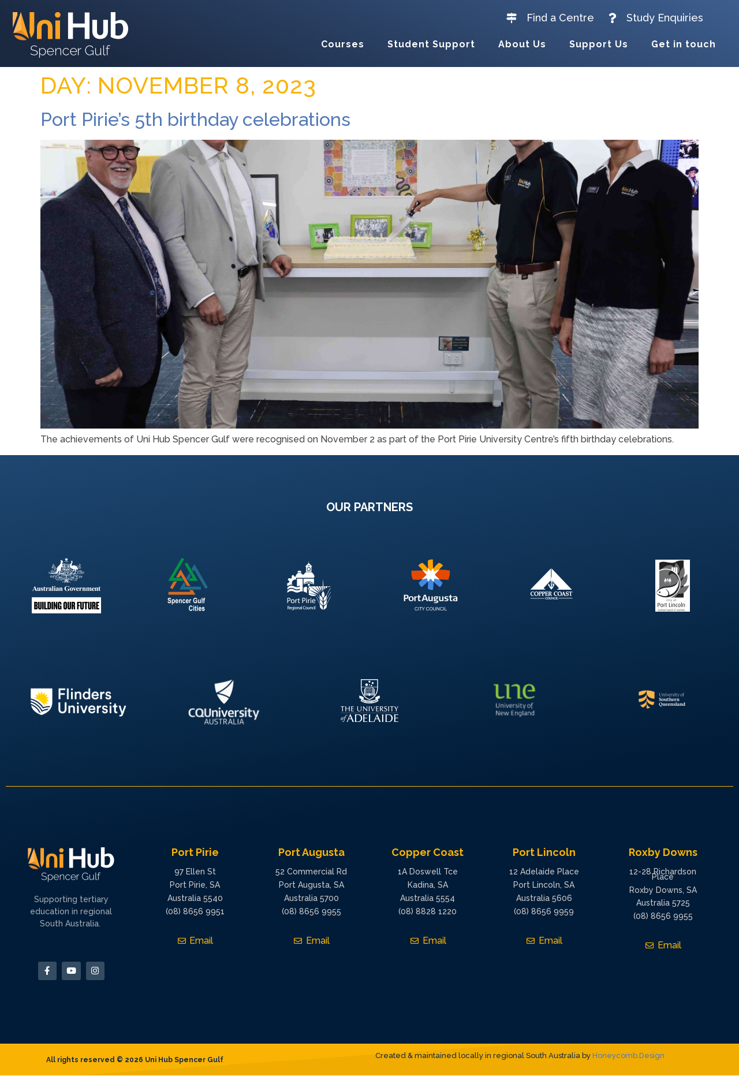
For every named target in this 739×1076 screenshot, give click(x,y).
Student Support (431, 44)
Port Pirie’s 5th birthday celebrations (195, 119)
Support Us (598, 44)
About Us (522, 44)
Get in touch (683, 44)
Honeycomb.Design (628, 1056)
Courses (342, 44)
